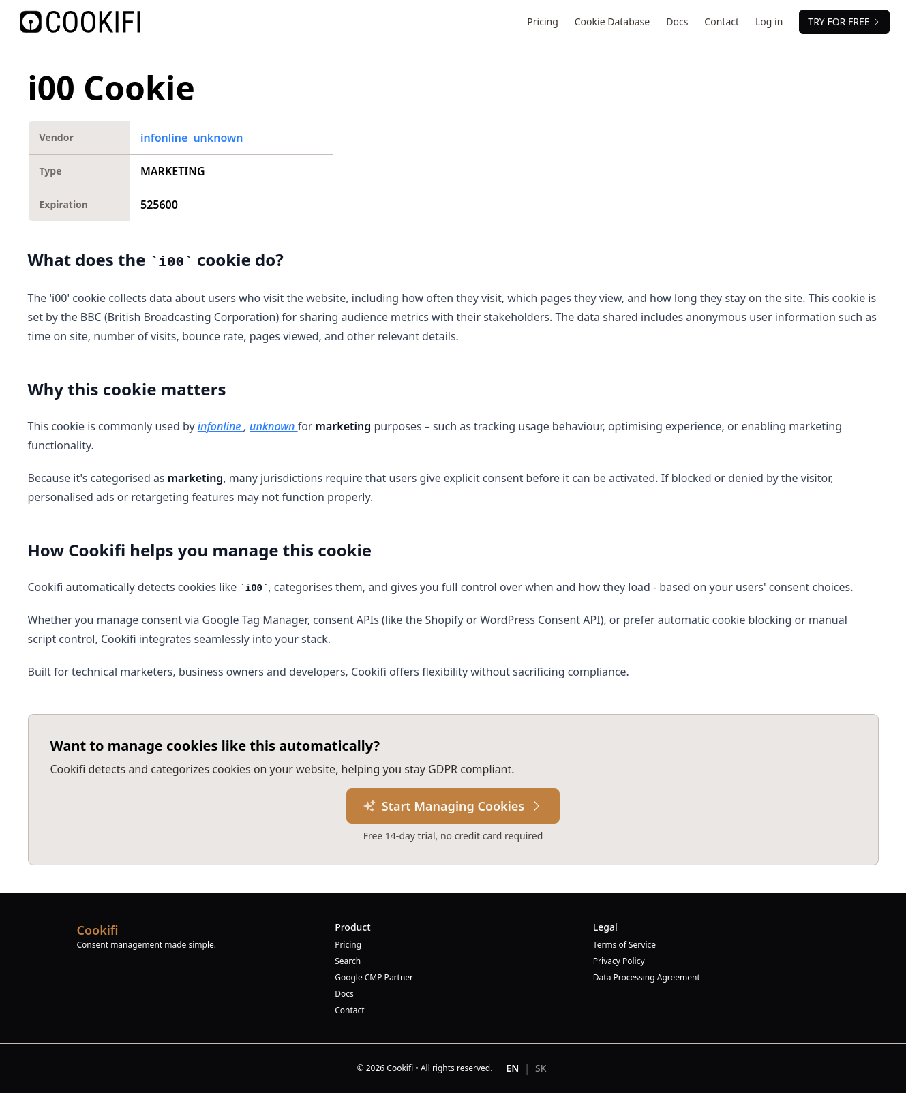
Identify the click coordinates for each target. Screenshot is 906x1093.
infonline (163, 137)
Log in (769, 21)
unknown (218, 137)
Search (348, 961)
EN (512, 1068)
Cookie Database (612, 21)
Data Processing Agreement (646, 977)
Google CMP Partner (374, 977)
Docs (677, 21)
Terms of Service (624, 945)
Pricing (542, 21)
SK (540, 1068)
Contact (721, 21)
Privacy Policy (619, 961)
